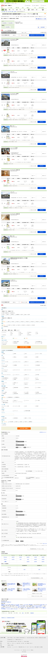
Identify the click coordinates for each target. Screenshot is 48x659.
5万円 (28, 559)
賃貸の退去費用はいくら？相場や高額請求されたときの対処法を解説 (42, 584)
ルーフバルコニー (39, 382)
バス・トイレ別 (5, 341)
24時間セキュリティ (39, 361)
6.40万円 (35, 561)
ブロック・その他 (39, 353)
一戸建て (26, 338)
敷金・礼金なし (42, 604)
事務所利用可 (16, 393)
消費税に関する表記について (19, 639)
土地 (25, 643)
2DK (12, 333)
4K (11, 334)
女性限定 (37, 392)
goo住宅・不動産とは (10, 637)
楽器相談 (4, 393)
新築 (8, 321)
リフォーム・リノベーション (18, 401)
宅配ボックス (16, 382)
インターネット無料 (10, 608)
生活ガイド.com (45, 543)
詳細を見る (41, 57)
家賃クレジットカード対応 (15, 604)
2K (37, 332)
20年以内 (32, 321)
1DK (20, 332)
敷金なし (8, 314)
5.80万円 (35, 559)
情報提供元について (4, 617)
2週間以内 (30, 421)
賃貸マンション (22, 641)
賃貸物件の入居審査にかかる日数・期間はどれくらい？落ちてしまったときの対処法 (26, 584)
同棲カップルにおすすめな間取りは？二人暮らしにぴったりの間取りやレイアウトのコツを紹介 (42, 589)
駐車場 (25, 641)
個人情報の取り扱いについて (11, 639)
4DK (20, 334)
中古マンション (14, 643)
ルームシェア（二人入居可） (38, 605)
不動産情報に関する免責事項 (10, 617)
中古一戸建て (22, 643)
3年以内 (13, 321)
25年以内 (37, 321)
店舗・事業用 (11, 641)
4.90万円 (20, 557)
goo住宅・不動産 (2, 637)
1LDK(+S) (29, 332)
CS (3, 407)
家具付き (37, 379)
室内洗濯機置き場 (39, 341)
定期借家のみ (17, 397)
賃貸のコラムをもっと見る (37, 593)
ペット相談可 (5, 392)
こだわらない (5, 421)
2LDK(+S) (21, 333)
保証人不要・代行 (39, 393)
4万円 (20, 559)
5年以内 (17, 321)
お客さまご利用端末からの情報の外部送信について (20, 637)
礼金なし (3, 314)
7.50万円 (43, 559)
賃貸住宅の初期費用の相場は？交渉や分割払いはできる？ (11, 584)
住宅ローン (31, 643)
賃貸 (8, 641)
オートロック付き (5, 361)
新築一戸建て (18, 643)
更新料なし (13, 314)
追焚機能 (15, 365)
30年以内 (42, 321)
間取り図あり (31, 604)
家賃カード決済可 (27, 314)
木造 (25, 353)
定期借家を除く (10, 397)
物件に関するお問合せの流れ (30, 637)
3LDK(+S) (4, 334)
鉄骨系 (15, 353)
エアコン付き (5, 379)
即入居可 (15, 392)
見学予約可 (4, 344)
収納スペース (27, 374)
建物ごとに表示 (8, 32)
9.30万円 (43, 557)
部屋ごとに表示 (24, 32)
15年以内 (27, 321)
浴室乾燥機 (38, 365)
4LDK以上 (29, 334)
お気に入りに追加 (24, 35)
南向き (4, 358)
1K (11, 332)
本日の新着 (11, 421)
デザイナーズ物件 (5, 400)
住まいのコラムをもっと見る (37, 596)
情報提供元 (36, 637)
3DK (37, 333)
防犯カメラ (26, 361)
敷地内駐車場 (16, 387)
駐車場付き (17, 605)
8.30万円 (43, 561)
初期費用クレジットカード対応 (5, 604)
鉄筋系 (4, 353)
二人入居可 (26, 392)
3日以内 (21, 421)
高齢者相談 (26, 393)
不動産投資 (27, 643)
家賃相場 (27, 641)
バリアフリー (27, 400)
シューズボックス (16, 374)
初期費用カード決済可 (19, 314)
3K (28, 333)
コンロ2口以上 (5, 371)
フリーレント (16, 410)
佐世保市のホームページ (43, 432)
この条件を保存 (42, 27)
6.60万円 (28, 557)
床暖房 (15, 379)
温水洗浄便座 (5, 366)
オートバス (26, 365)
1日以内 (16, 421)
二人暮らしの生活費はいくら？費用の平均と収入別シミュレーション (26, 589)
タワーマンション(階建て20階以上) (5, 402)
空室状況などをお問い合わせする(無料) (37, 302)
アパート (4, 338)
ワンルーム (4, 332)
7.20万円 (35, 557)
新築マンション (9, 643)
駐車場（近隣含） (16, 341)
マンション (15, 338)
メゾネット (26, 379)
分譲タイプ (15, 400)
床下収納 (37, 374)
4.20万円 (13, 559)
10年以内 (22, 321)
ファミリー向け (25, 604)
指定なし (4, 321)
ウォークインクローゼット (7, 374)
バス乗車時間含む (5, 326)
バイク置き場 (38, 387)
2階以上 (26, 341)
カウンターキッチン (38, 606)
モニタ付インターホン (17, 361)
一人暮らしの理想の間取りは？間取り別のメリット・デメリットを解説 (11, 589)
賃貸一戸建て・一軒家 (16, 641)
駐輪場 (4, 388)
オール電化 (38, 400)
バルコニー (26, 382)
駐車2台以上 (27, 387)
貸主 (3, 410)
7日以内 (25, 421)
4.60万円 (13, 557)
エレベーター (5, 382)
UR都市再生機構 (27, 410)
